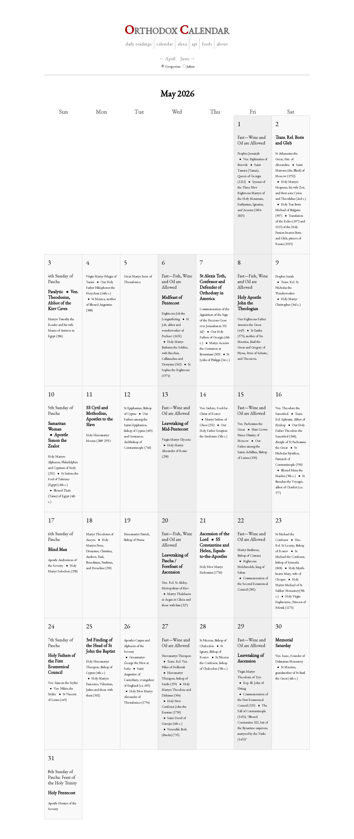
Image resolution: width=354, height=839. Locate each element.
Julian (188, 66)
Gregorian (170, 66)
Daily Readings (138, 44)
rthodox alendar (177, 30)
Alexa (182, 44)
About (222, 44)
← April (167, 58)
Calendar (164, 44)
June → (187, 58)
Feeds (207, 44)
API (194, 44)
